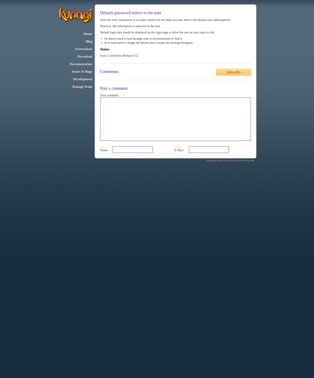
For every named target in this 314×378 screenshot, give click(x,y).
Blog (89, 41)
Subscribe (233, 72)
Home (88, 34)
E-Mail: (179, 150)
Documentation (81, 64)
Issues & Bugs (82, 71)
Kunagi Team (82, 87)
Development (82, 79)
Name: (104, 150)
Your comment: (109, 95)
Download (85, 56)
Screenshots (83, 49)
